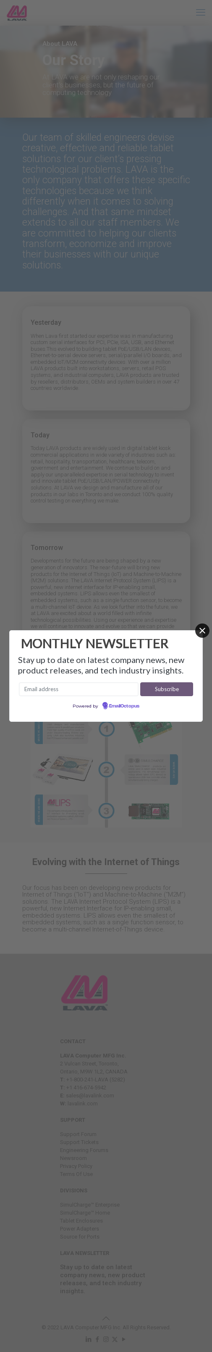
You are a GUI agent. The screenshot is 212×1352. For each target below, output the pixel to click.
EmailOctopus (124, 706)
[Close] (202, 630)
